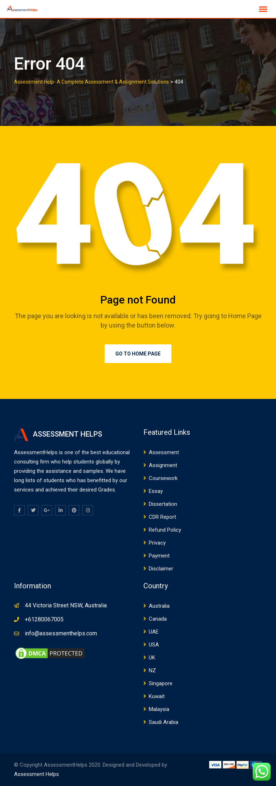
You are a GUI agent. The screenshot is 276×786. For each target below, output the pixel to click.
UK (152, 657)
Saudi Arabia (163, 722)
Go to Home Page (138, 354)
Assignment (163, 465)
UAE (153, 632)
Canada (158, 619)
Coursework (163, 478)
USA (154, 644)
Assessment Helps (36, 774)
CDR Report (162, 517)
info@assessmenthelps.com (61, 633)
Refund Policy (165, 530)
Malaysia (159, 709)
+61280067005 (44, 619)
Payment (159, 555)
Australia (159, 606)
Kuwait (157, 696)
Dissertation (163, 504)
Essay (156, 491)
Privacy (157, 543)
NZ (152, 670)
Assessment (164, 452)
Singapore (160, 683)
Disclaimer (161, 568)
